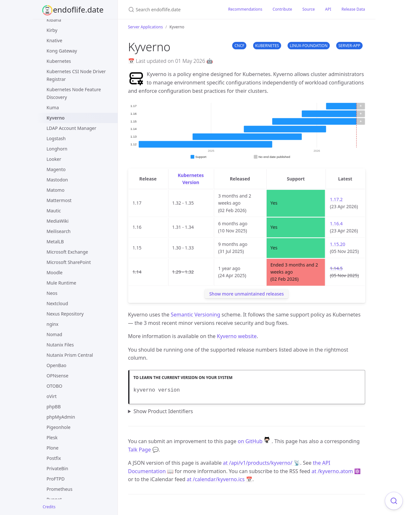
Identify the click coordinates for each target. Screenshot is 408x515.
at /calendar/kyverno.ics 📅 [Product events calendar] (219, 479)
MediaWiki (58, 221)
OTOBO (54, 386)
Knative (54, 40)
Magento (56, 169)
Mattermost (59, 200)
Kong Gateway (62, 51)
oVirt (52, 396)
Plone (53, 448)
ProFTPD (56, 479)
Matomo (56, 190)
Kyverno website (237, 336)
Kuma (53, 107)
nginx (53, 324)
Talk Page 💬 (143, 449)
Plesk (52, 437)
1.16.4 (336, 223)
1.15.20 (337, 244)
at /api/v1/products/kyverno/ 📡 (261, 462)
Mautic (54, 211)
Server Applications (145, 27)
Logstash (56, 138)
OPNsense (58, 376)
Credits (49, 507)
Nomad (54, 334)
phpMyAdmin (61, 417)
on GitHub (254, 441)
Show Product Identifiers (163, 411)
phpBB (54, 406)
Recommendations (245, 9)
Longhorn (57, 149)
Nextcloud (57, 303)
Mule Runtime (61, 283)
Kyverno (56, 118)
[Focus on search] (394, 501)
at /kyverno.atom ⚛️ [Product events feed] (336, 471)
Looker (54, 159)
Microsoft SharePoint (69, 262)
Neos (52, 293)
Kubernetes (59, 61)
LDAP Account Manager (72, 128)
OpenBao (57, 365)
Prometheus (59, 489)
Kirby (52, 30)
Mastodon (57, 180)
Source (308, 9)
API (328, 9)
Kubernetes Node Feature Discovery (74, 93)
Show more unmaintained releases (246, 294)
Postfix (54, 458)
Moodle (55, 272)
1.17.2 (336, 199)
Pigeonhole (59, 427)
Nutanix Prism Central (70, 355)
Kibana (54, 20)
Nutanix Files (60, 345)
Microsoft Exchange (67, 252)
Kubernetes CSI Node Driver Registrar (76, 75)
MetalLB (55, 241)
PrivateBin (57, 468)
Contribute (282, 9)
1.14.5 (336, 268)
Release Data (353, 9)
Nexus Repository (65, 314)
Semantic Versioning (195, 314)
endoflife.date (78, 9)
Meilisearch (59, 231)
